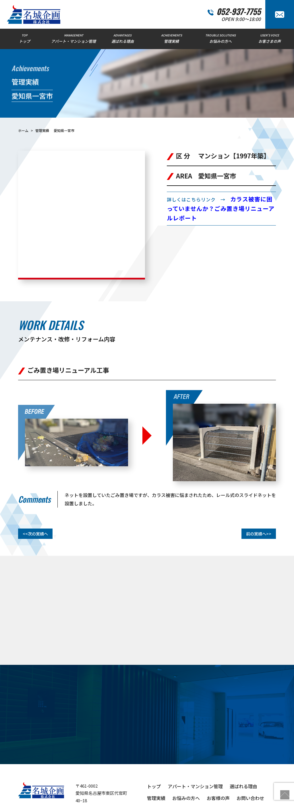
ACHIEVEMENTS (171, 38)
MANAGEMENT (73, 38)
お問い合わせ (250, 759)
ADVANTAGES (122, 38)
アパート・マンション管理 (195, 747)
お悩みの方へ (186, 759)
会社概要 (156, 771)
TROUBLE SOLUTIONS (220, 38)
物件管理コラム (214, 771)
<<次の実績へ (35, 495)
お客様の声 (218, 759)
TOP (24, 38)
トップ (154, 747)
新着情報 (181, 771)
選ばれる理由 (243, 747)
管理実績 (156, 759)
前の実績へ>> (258, 495)
